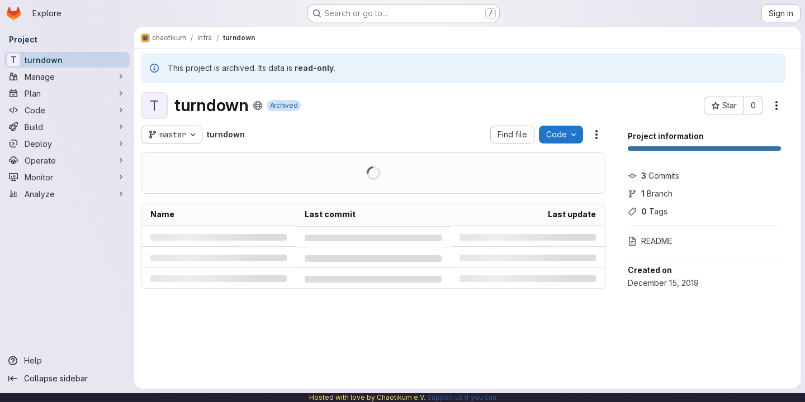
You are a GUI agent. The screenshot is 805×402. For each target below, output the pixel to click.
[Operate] (67, 160)
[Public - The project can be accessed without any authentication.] (257, 105)
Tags (647, 211)
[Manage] (67, 76)
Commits (653, 175)
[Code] (67, 110)
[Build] (67, 127)
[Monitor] (67, 177)
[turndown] (67, 60)
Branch (650, 193)
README (650, 241)
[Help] (67, 360)
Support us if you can (461, 397)
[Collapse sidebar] (67, 378)
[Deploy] (67, 143)
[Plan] (67, 93)
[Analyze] (67, 194)
